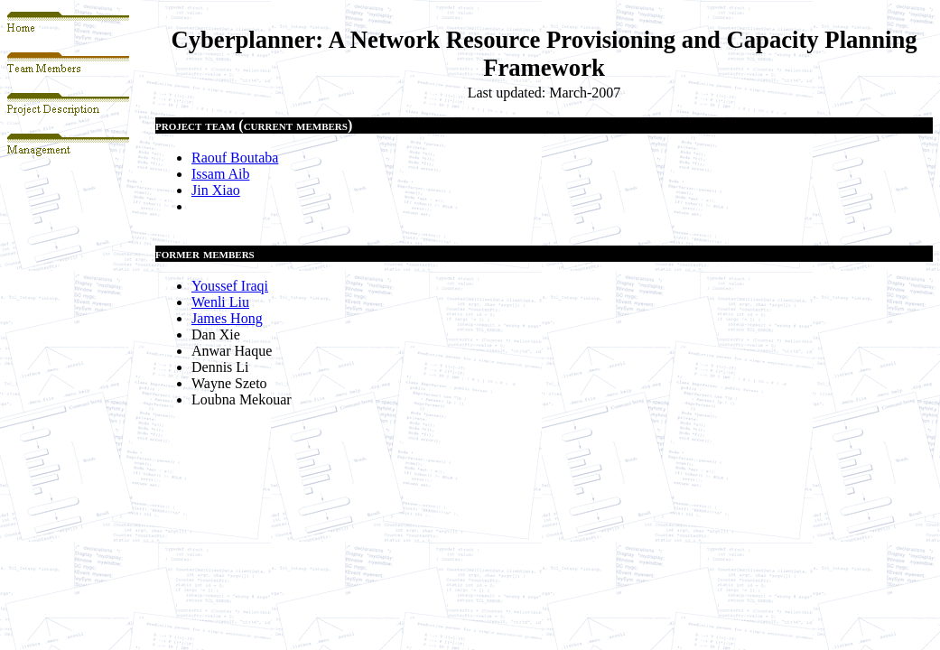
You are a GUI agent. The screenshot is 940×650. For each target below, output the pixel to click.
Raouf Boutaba (234, 157)
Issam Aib (220, 173)
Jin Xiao (215, 190)
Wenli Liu (220, 302)
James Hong (227, 318)
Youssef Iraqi (229, 285)
